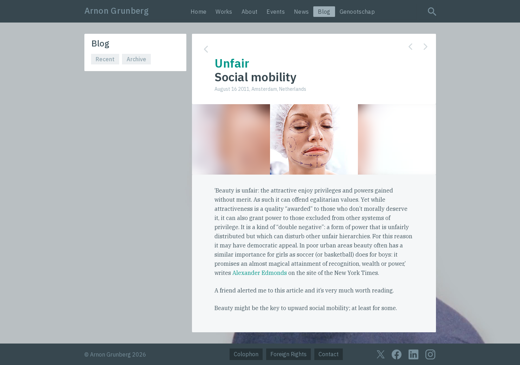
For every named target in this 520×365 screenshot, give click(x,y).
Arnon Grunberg (116, 10)
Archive (136, 59)
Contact (329, 354)
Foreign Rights (288, 354)
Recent (105, 59)
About (250, 11)
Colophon (246, 354)
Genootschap (357, 11)
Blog (324, 11)
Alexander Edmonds (259, 272)
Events (276, 11)
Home (198, 11)
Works (224, 11)
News (301, 11)
